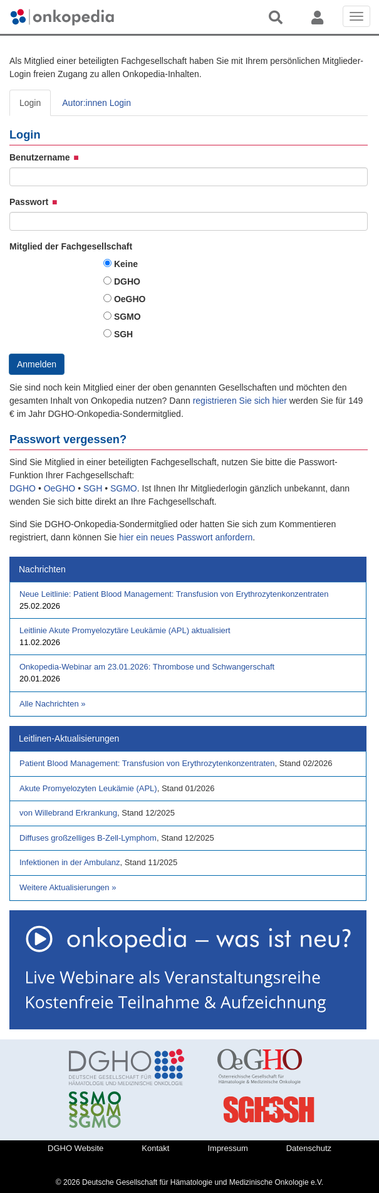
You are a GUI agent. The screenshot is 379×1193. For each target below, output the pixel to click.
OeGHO (130, 299)
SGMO (127, 317)
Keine (126, 264)
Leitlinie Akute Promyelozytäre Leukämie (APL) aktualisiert (125, 630)
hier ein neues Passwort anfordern (185, 537)
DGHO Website (75, 1148)
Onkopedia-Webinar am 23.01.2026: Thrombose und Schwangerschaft (146, 666)
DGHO (127, 281)
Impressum (227, 1148)
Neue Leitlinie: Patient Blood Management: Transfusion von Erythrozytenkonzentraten (174, 594)
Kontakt (155, 1148)
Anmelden (36, 364)
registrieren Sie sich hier (241, 401)
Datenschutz (308, 1148)
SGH (123, 334)
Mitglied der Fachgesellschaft (70, 246)
